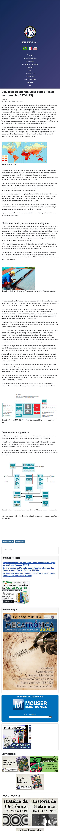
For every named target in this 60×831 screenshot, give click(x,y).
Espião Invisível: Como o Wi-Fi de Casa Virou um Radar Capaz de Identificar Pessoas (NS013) (29, 564)
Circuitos (30, 67)
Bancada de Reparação (30, 64)
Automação (30, 61)
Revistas (30, 82)
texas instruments (8, 542)
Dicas (30, 70)
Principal (30, 55)
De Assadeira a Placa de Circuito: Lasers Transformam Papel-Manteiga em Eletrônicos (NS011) (29, 574)
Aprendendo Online (30, 58)
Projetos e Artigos (30, 79)
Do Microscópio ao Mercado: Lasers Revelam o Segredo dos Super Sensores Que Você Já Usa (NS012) (28, 569)
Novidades (30, 76)
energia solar (20, 542)
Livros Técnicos (30, 73)
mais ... (30, 85)
